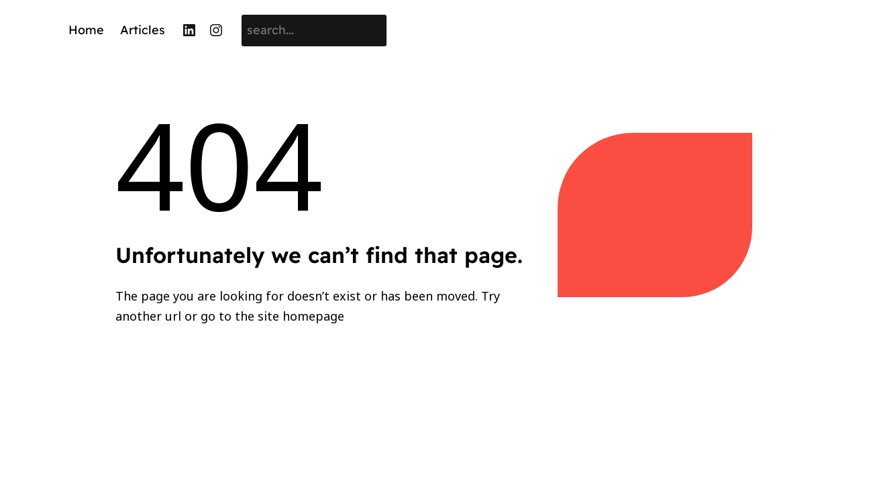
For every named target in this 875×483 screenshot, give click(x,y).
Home (86, 30)
